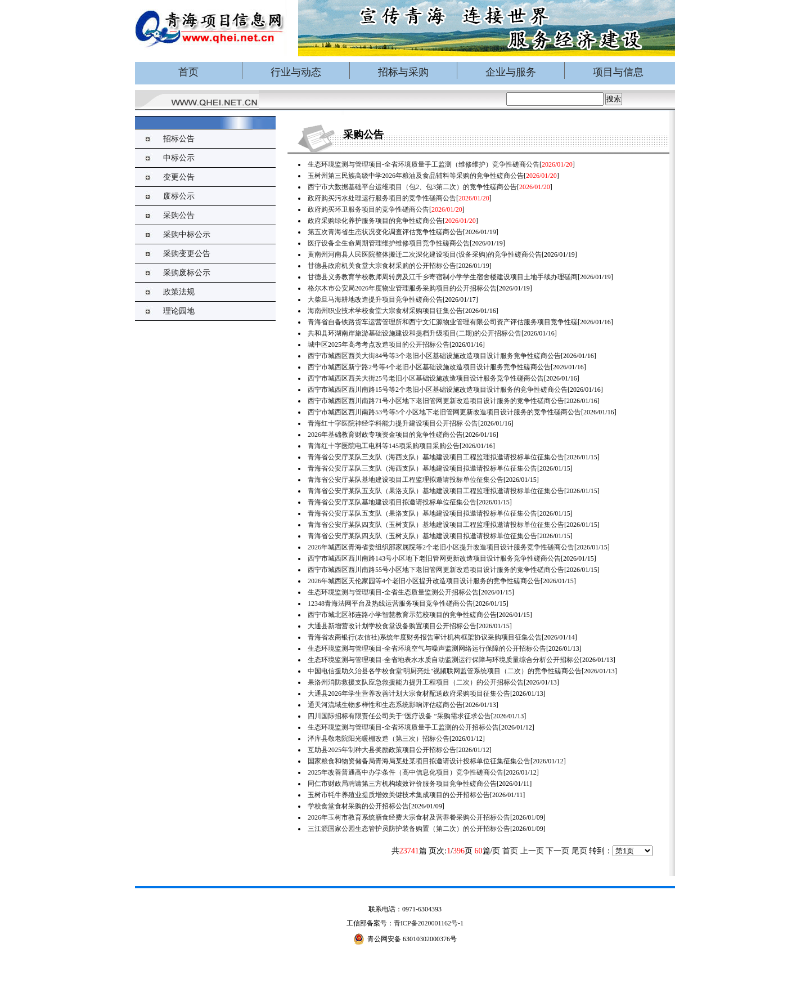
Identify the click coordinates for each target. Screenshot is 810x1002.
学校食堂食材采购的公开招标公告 (358, 806)
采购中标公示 (186, 234)
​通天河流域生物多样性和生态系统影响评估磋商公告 (385, 705)
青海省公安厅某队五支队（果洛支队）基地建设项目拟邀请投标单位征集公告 (422, 513)
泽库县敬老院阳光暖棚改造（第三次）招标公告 (378, 738)
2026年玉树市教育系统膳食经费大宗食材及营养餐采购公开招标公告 (409, 817)
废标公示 (179, 196)
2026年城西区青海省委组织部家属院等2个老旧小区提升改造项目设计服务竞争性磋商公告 (441, 547)
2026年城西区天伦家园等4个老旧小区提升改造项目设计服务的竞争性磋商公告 (424, 581)
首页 (188, 72)
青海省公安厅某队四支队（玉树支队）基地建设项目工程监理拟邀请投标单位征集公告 (436, 525)
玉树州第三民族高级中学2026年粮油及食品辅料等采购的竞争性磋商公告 (416, 176)
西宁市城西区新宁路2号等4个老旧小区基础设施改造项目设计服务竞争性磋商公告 (429, 367)
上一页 (532, 851)
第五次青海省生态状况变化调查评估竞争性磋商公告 (385, 232)
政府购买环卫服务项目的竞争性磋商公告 (368, 209)
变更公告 (179, 177)
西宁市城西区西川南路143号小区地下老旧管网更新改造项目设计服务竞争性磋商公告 (434, 558)
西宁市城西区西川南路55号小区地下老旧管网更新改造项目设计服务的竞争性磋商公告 (436, 570)
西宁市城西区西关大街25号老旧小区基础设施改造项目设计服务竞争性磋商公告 (426, 378)
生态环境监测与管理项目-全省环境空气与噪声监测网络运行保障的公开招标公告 (427, 648)
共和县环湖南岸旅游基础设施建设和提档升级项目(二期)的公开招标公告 (414, 333)
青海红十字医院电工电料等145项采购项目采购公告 (384, 446)
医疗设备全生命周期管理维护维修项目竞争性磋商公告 (389, 243)
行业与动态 (296, 72)
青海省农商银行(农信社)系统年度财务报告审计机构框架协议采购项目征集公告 (425, 637)
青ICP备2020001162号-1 (429, 923)
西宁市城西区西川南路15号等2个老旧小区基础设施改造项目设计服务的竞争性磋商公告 (438, 389)
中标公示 (179, 158)
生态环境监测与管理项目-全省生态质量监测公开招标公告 (393, 592)
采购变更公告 (186, 253)
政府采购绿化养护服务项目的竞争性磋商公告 (375, 221)
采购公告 (179, 215)
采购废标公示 (186, 273)
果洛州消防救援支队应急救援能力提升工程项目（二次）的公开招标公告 (416, 682)
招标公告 (179, 139)
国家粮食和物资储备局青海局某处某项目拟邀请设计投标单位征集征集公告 (419, 761)
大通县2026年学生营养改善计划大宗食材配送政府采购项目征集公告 (409, 693)
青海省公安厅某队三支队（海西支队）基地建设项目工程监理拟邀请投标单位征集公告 (436, 457)
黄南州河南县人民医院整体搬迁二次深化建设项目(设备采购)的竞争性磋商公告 (425, 254)
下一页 (557, 851)
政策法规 (179, 292)
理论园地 (179, 311)
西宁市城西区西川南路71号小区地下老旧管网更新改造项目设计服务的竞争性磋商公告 (436, 401)
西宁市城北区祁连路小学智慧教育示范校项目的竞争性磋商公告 (402, 615)
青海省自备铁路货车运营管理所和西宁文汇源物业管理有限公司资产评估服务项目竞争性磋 (443, 322)
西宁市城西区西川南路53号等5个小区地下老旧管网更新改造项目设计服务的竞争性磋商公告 (444, 412)
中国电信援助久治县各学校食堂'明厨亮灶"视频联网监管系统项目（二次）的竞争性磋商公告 (445, 671)
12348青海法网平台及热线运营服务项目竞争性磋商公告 (390, 603)
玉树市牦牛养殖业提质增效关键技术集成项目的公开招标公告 (399, 795)
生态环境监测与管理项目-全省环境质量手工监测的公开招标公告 (403, 727)
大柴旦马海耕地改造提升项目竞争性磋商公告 (375, 299)
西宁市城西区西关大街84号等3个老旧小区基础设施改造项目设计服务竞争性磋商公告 (434, 356)
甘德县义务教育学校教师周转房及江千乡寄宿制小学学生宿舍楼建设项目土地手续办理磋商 (443, 277)
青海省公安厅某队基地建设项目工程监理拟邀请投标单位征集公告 (405, 480)
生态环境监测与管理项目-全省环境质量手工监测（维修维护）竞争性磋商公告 (423, 164)
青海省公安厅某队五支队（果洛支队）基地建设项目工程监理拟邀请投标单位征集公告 (436, 491)
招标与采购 (403, 72)
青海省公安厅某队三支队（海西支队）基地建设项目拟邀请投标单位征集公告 (422, 468)
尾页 (579, 851)
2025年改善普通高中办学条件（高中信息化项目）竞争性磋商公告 (405, 772)
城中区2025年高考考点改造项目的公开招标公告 (378, 344)
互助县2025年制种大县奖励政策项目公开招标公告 (382, 750)
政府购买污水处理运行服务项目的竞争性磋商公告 (382, 198)
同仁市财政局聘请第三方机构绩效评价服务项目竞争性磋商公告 (402, 784)
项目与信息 (618, 72)
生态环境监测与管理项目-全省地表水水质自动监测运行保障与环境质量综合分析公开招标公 (444, 660)
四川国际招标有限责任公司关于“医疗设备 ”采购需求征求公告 (399, 716)
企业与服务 (510, 72)
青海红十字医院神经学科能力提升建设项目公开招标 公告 (393, 423)
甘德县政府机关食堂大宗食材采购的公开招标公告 (382, 266)
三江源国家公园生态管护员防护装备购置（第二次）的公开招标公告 (409, 829)
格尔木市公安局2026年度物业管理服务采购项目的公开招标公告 (402, 288)
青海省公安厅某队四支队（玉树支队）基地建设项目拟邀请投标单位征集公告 (422, 536)
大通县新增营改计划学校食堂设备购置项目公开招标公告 (392, 626)
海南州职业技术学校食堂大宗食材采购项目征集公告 (385, 311)
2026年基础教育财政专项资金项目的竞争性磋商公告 (385, 435)
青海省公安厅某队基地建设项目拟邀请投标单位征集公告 (392, 502)
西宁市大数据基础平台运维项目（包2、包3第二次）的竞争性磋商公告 (412, 187)
